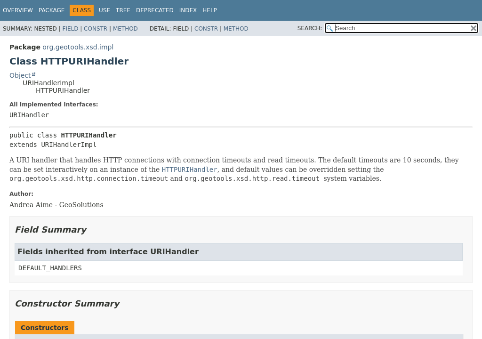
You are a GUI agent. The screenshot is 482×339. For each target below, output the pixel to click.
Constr (95, 28)
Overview (18, 10)
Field (70, 28)
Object (20, 75)
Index (188, 10)
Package (51, 10)
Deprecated (155, 10)
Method (125, 28)
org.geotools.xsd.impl (77, 47)
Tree (123, 10)
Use (104, 10)
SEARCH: (309, 28)
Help (209, 10)
